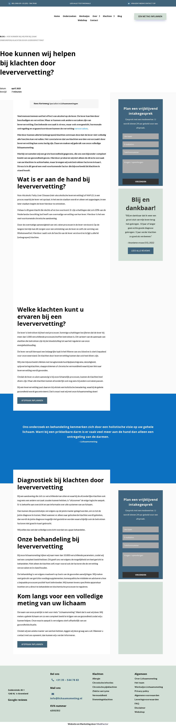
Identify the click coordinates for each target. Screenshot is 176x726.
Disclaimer (140, 707)
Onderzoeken (69, 16)
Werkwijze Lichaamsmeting (149, 687)
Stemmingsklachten (102, 699)
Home (57, 16)
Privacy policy (142, 691)
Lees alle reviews (140, 252)
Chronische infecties (102, 682)
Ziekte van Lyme (100, 691)
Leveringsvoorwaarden (147, 699)
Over (95, 16)
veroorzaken (81, 128)
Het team (139, 682)
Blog (120, 16)
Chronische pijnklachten (104, 687)
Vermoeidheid (99, 695)
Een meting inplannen (150, 16)
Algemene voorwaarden (147, 695)
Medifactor (102, 724)
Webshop (82, 20)
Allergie (96, 678)
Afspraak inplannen (32, 400)
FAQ (137, 703)
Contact (94, 20)
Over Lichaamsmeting (146, 678)
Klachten (107, 16)
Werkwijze (84, 16)
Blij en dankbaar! (141, 205)
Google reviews (17, 699)
